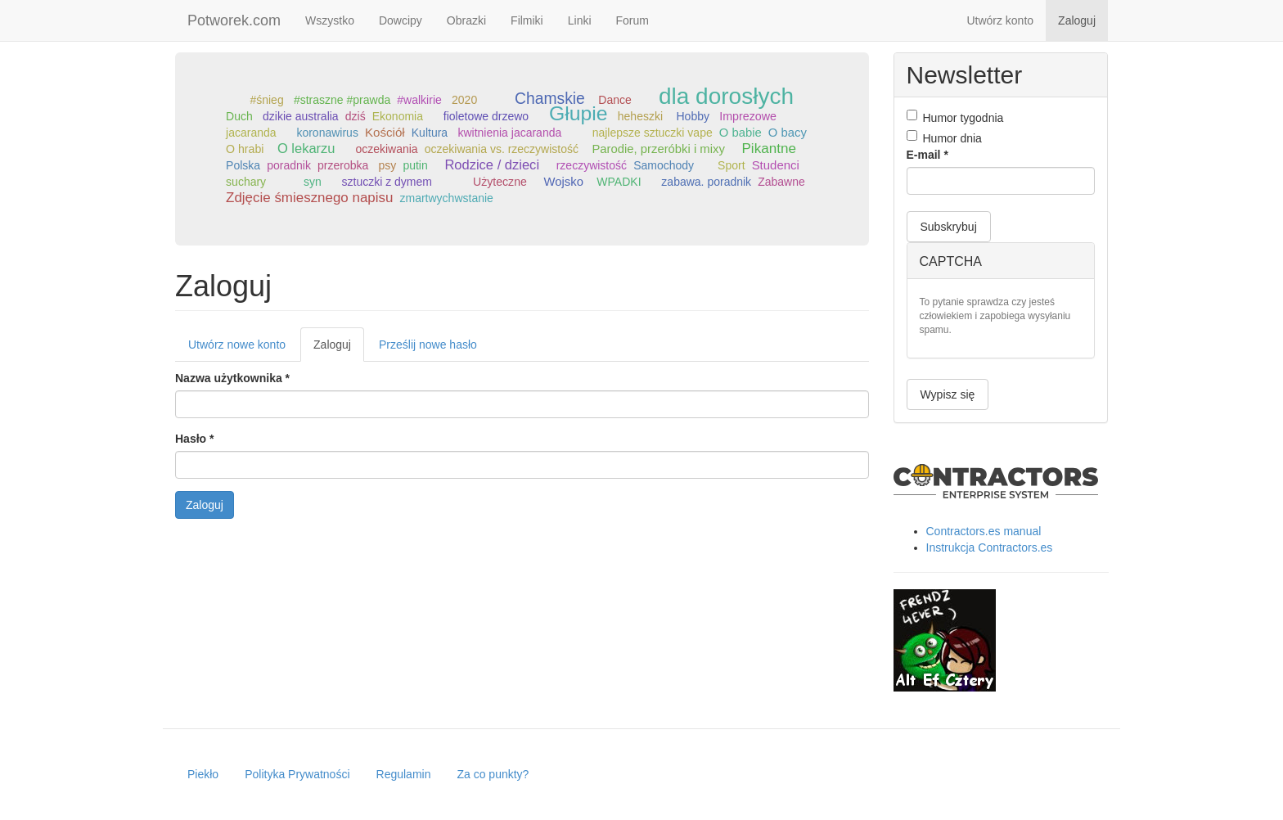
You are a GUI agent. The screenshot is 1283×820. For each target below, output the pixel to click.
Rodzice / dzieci (491, 165)
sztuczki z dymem (387, 181)
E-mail (927, 154)
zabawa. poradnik (706, 181)
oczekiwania (386, 148)
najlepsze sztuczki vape (652, 132)
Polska (243, 165)
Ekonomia (397, 116)
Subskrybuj (949, 226)
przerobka (342, 165)
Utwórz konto (999, 20)
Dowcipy (400, 20)
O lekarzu (306, 148)
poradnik (289, 165)
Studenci (775, 165)
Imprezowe (748, 116)
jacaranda (251, 132)
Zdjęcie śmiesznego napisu (309, 197)
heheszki (640, 116)
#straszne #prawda (342, 99)
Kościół (385, 132)
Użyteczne (500, 181)
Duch (239, 116)
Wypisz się (948, 394)
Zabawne (781, 181)
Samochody (663, 165)
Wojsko (563, 181)
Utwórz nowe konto (237, 344)
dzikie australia (301, 116)
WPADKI (618, 181)
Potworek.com (234, 20)
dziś (355, 116)
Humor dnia (944, 137)
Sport (731, 165)
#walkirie (419, 99)
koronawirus (327, 132)
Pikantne (768, 148)
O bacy (787, 132)
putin (415, 165)
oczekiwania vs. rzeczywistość (501, 148)
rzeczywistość (591, 165)
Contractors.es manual (984, 531)
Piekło (202, 774)
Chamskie (550, 98)
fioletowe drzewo (486, 116)
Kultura (430, 132)
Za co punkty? (493, 774)
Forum (632, 20)
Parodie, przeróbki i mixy (658, 148)
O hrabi (244, 148)
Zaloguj (1077, 20)
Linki (580, 20)
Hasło (194, 438)
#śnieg (266, 99)
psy (388, 165)
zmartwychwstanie (446, 198)
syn (313, 181)
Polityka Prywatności (297, 774)
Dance (614, 99)
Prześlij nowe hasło (428, 344)
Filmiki (527, 20)
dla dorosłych (726, 96)
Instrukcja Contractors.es (989, 547)
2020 (464, 99)
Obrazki (466, 20)
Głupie (578, 113)
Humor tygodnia (955, 117)
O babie (740, 132)
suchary (246, 181)
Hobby (693, 116)
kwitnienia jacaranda (509, 132)
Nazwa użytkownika (232, 378)
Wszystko (329, 20)
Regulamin (403, 774)
